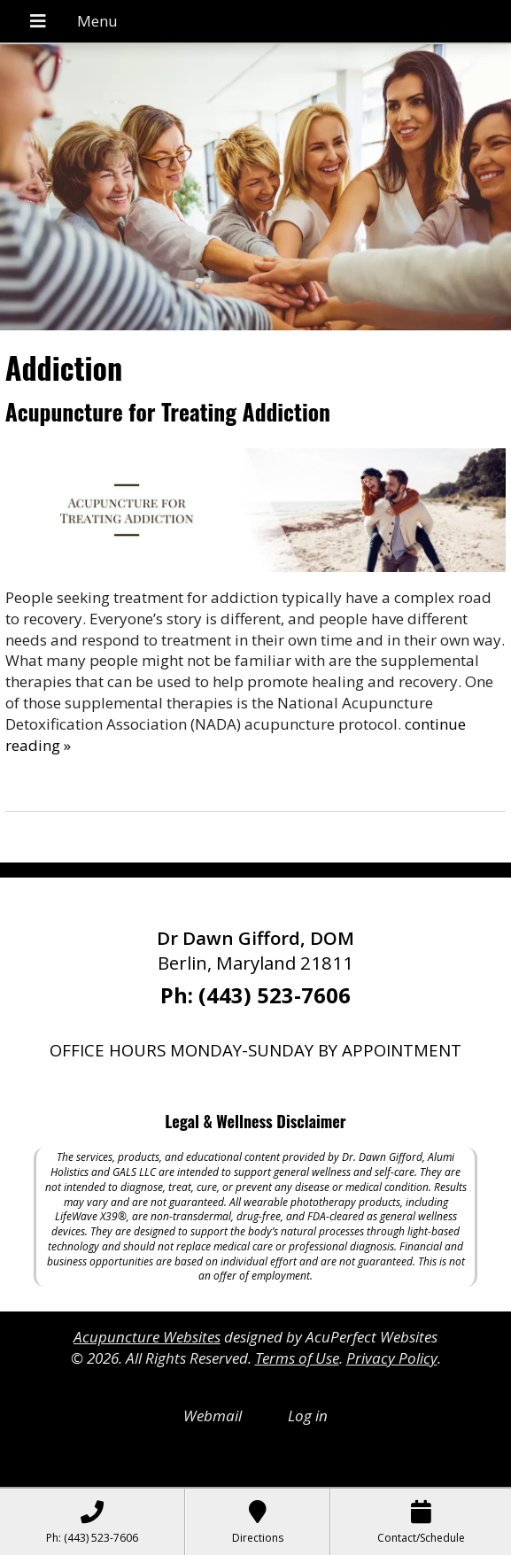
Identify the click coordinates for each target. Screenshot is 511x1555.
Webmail (212, 1415)
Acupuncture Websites (147, 1337)
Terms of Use (297, 1358)
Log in (308, 1415)
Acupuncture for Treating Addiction (167, 411)
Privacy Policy (391, 1358)
